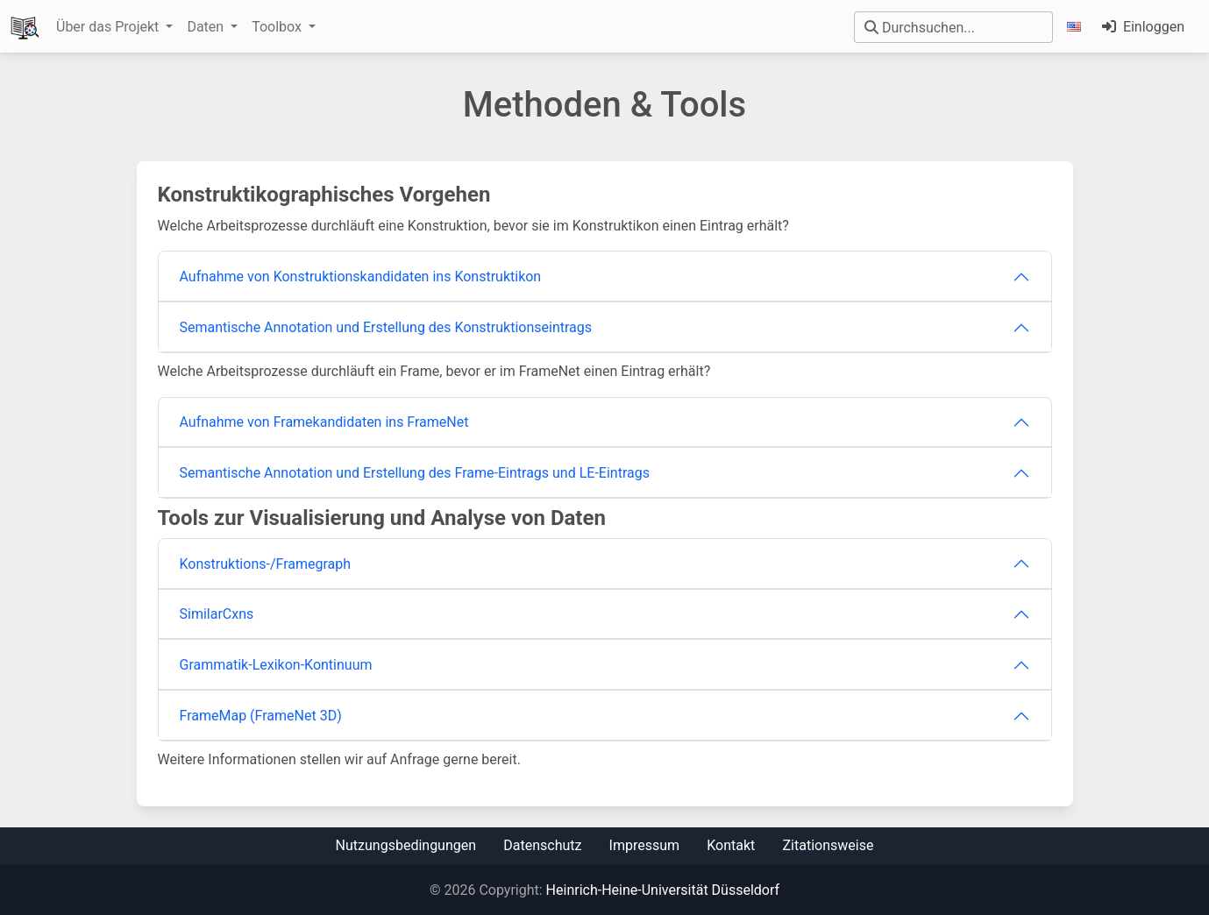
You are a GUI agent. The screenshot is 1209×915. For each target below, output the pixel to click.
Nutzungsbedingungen (406, 845)
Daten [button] (207, 26)
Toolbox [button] (278, 26)
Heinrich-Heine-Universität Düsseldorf (662, 890)
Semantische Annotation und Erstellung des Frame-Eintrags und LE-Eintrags (415, 473)
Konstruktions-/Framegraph (266, 564)
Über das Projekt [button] (109, 26)
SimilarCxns (217, 614)
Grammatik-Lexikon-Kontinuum (276, 664)
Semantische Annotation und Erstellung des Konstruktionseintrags (386, 327)
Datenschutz (542, 845)
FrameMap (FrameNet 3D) (261, 715)
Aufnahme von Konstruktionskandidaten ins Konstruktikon (361, 276)
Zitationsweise (827, 845)
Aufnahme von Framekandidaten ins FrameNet (324, 422)
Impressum (644, 845)
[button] (1077, 27)
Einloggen (1143, 26)
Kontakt (731, 845)
